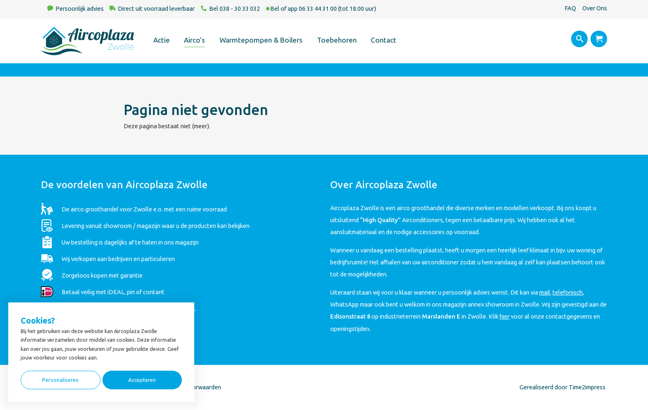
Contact (383, 40)
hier (505, 316)
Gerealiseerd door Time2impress (562, 387)
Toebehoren (337, 40)
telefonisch (568, 292)
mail (544, 292)
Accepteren (142, 380)
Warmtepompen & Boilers (261, 40)
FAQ (570, 8)
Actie (161, 40)
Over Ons (594, 8)
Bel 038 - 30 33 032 (234, 8)
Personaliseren (60, 380)
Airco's (194, 40)
